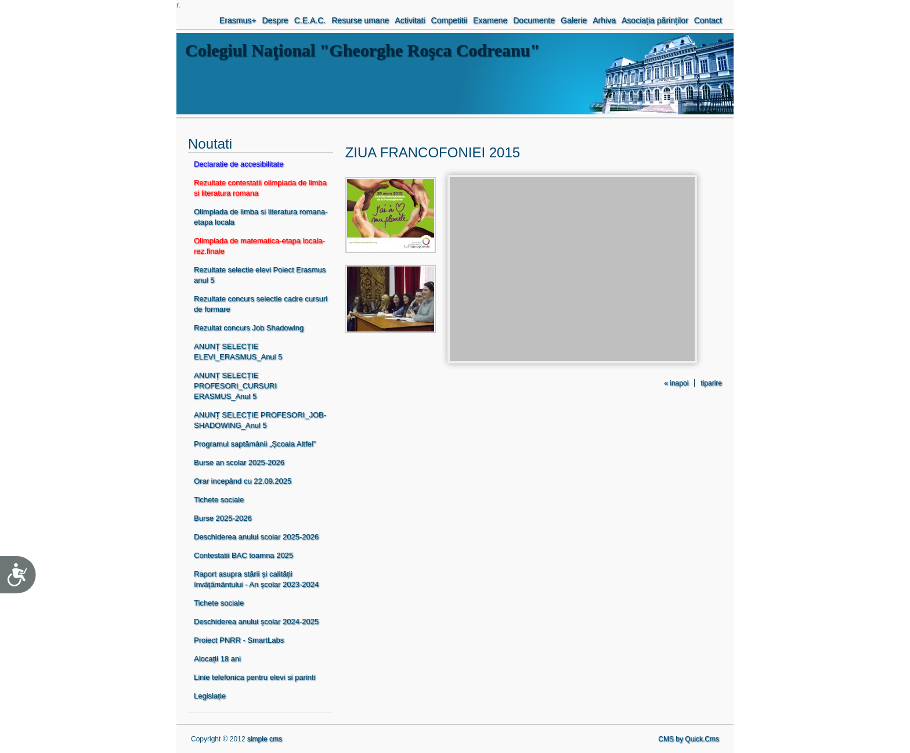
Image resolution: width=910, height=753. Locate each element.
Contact (708, 20)
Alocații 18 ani (217, 658)
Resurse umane (360, 20)
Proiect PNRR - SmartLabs (239, 640)
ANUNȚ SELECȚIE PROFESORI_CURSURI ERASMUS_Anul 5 (235, 386)
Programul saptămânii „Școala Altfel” (255, 443)
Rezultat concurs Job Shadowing (249, 327)
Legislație (210, 695)
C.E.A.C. (310, 20)
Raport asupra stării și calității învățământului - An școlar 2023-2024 (256, 579)
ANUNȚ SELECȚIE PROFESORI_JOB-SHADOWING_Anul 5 (260, 420)
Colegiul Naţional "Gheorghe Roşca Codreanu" (362, 50)
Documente (534, 20)
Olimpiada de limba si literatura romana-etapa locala (260, 216)
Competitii (449, 20)
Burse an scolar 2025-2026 (239, 462)
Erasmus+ (238, 20)
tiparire (711, 383)
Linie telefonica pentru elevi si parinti (254, 677)
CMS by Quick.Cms (688, 739)
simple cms (264, 739)
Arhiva (604, 20)
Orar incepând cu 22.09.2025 (242, 481)
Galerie (574, 20)
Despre (275, 20)
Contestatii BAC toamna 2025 (243, 555)
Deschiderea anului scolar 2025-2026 (256, 536)
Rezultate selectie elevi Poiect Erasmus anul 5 (260, 274)
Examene (490, 20)
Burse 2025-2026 (223, 518)
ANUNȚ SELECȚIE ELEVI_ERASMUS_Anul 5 (238, 351)
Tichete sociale (219, 499)
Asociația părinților (655, 20)
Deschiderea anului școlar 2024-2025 (256, 621)
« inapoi (676, 383)
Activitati (410, 20)
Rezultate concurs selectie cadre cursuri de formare (260, 304)
